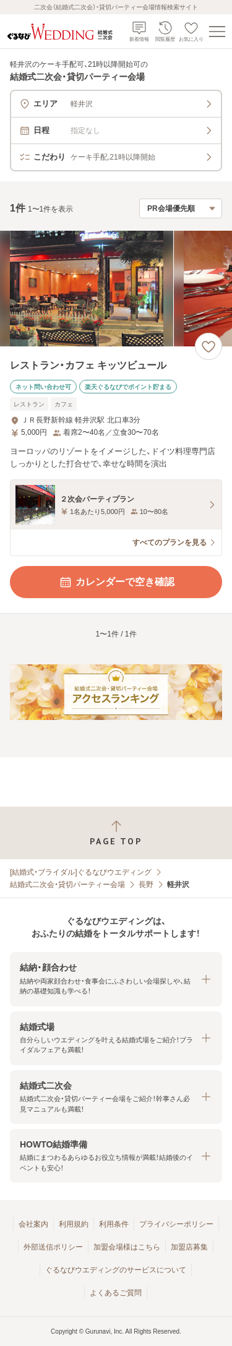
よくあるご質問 (116, 1292)
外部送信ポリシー (53, 1247)
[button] (116, 979)
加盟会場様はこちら (126, 1247)
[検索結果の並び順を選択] (180, 208)
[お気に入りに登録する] (208, 346)
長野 (146, 884)
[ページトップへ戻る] (116, 833)
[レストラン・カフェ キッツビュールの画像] (116, 288)
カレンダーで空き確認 (116, 582)
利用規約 (73, 1224)
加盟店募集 (189, 1247)
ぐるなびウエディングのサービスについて (115, 1270)
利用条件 (114, 1224)
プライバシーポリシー (176, 1224)
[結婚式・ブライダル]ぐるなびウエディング (81, 872)
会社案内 (33, 1224)
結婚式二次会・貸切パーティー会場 (67, 884)
